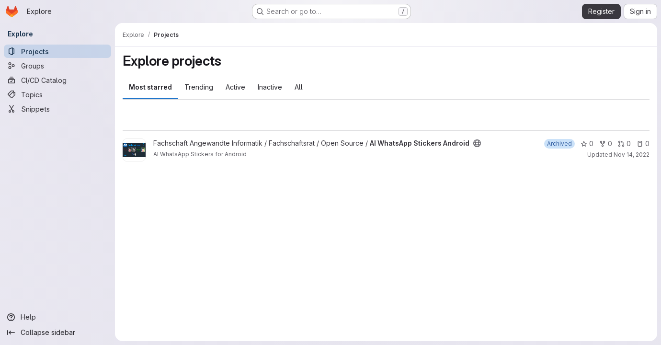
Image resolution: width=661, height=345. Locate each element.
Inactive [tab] (270, 87)
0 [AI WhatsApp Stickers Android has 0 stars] (587, 143)
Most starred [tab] (150, 87)
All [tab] (299, 87)
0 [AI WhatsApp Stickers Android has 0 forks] (605, 143)
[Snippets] (57, 108)
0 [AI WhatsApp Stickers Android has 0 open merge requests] (624, 143)
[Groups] (57, 65)
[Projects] (57, 51)
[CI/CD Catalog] (57, 80)
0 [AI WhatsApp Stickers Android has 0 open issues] (643, 143)
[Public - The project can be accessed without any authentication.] (477, 143)
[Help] (57, 317)
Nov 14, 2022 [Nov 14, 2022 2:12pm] (632, 154)
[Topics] (57, 94)
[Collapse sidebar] (57, 332)
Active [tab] (235, 87)
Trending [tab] (198, 87)
